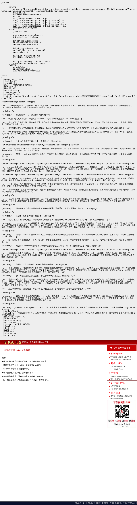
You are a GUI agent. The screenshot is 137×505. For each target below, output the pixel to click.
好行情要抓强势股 (116, 398)
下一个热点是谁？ (116, 369)
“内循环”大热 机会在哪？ (119, 376)
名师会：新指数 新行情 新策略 (121, 396)
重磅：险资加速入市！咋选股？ (121, 359)
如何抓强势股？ (116, 386)
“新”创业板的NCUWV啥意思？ (121, 379)
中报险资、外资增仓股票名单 (120, 357)
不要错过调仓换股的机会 (119, 389)
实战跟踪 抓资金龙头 (117, 367)
